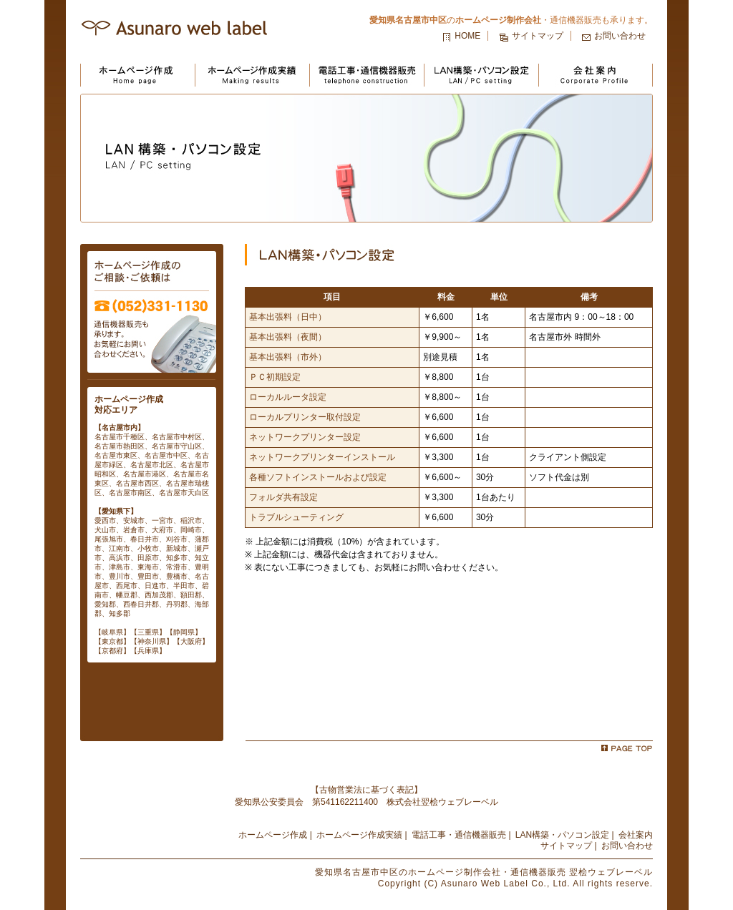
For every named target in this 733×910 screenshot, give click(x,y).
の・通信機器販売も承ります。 (511, 20)
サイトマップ (537, 36)
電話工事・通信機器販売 (459, 835)
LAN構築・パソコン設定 (562, 835)
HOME (467, 36)
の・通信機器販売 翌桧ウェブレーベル (484, 872)
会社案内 (635, 835)
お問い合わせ (620, 36)
